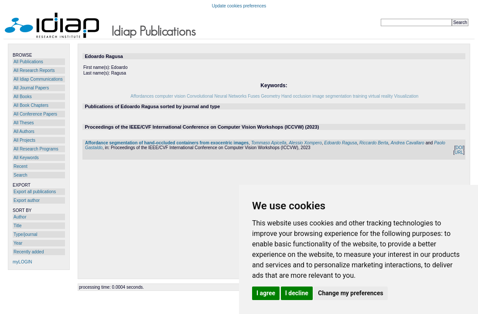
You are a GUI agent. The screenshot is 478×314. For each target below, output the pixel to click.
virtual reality (381, 96)
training (360, 96)
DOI (459, 147)
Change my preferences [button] (350, 293)
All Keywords (26, 157)
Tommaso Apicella (269, 142)
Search (20, 175)
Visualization (406, 96)
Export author (27, 200)
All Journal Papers (31, 87)
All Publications (28, 61)
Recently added (29, 251)
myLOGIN (22, 261)
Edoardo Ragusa (340, 142)
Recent (20, 166)
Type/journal (25, 234)
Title (18, 225)
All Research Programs (36, 149)
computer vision (170, 96)
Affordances (142, 96)
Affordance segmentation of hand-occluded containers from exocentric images (167, 142)
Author (20, 217)
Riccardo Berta (373, 142)
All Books (23, 96)
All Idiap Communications (38, 79)
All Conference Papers (35, 114)
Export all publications (35, 191)
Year (18, 243)
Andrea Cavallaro (407, 142)
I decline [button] (296, 293)
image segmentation (332, 96)
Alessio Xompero (305, 142)
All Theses (24, 122)
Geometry (270, 96)
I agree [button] (265, 293)
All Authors (24, 131)
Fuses (253, 96)
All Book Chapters (31, 105)
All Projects (24, 140)
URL (458, 152)
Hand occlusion (296, 96)
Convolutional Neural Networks (216, 96)
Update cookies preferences (239, 5)
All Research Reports (34, 70)
